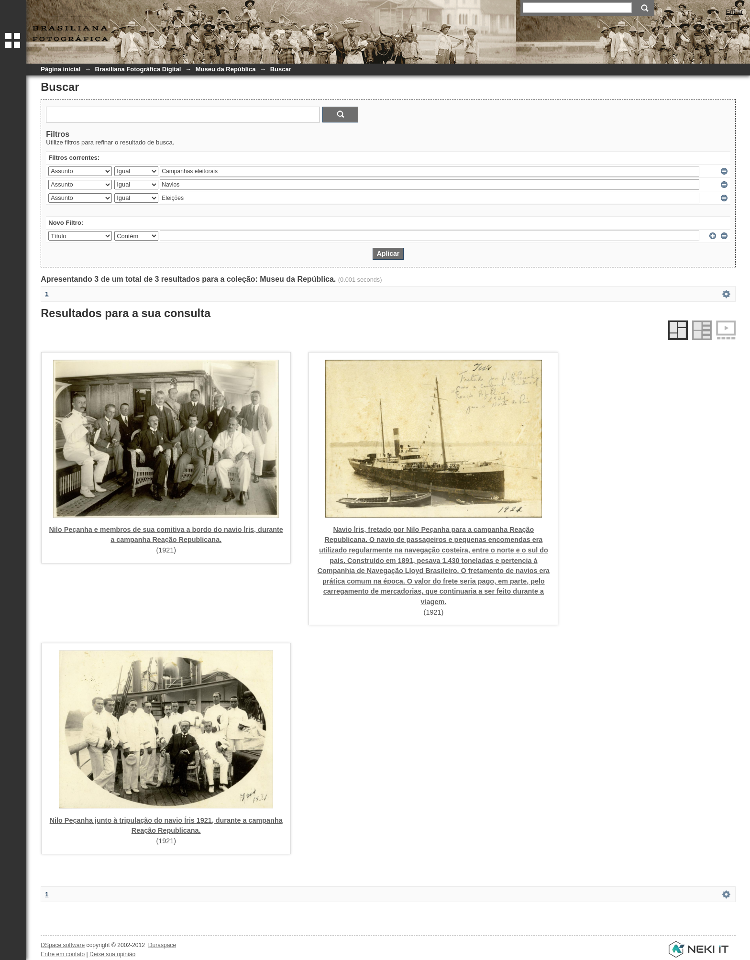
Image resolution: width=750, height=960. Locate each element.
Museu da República (226, 69)
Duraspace (162, 945)
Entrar (734, 11)
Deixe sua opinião (112, 954)
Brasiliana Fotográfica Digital (138, 69)
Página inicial (60, 69)
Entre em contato (63, 954)
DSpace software (63, 945)
